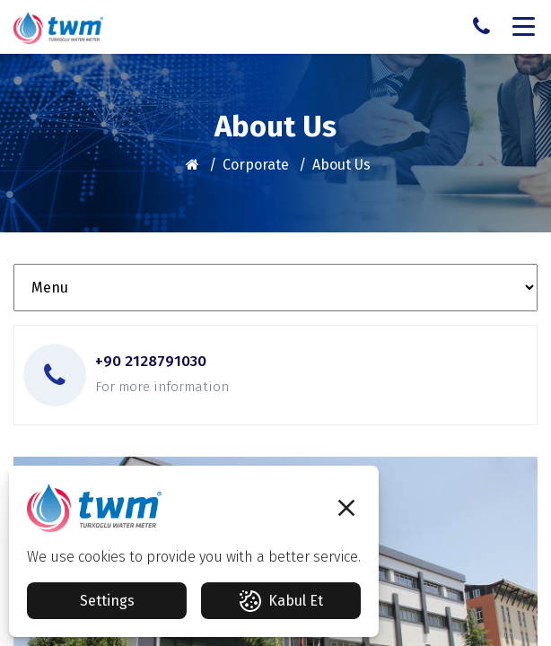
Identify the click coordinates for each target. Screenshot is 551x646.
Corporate (256, 164)
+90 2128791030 (150, 362)
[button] (346, 507)
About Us (341, 164)
